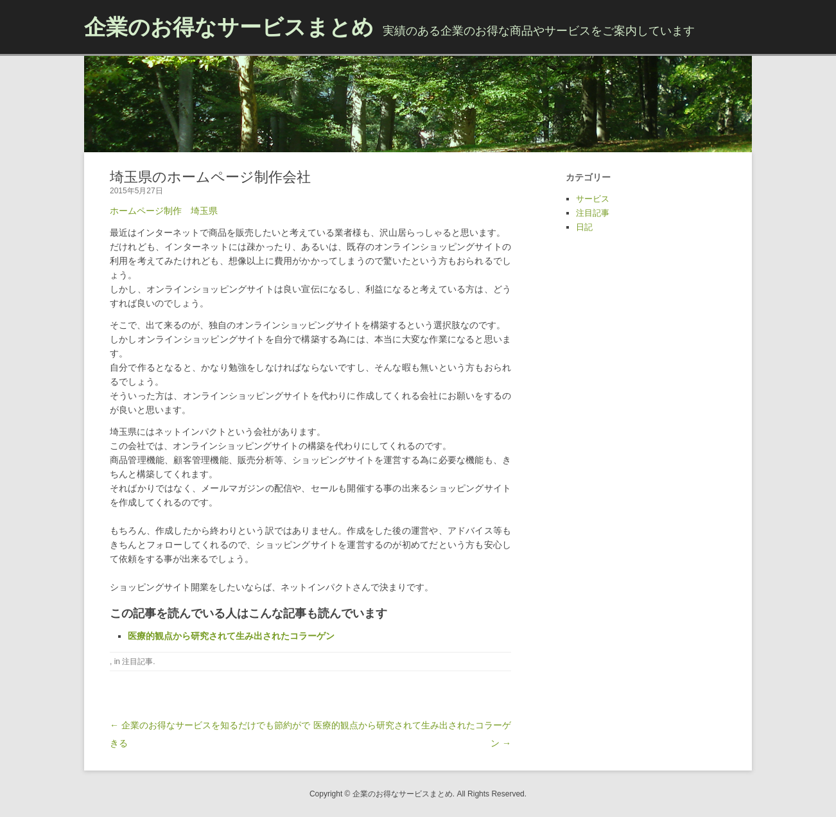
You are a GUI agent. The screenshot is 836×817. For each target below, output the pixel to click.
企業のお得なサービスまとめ (229, 27)
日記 (584, 227)
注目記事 (137, 661)
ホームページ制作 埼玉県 (164, 211)
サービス (592, 199)
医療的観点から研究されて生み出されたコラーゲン (231, 636)
